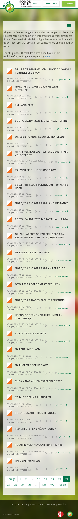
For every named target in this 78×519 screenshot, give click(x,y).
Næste (62, 484)
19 (52, 479)
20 (59, 479)
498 (44, 484)
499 (52, 484)
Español (62, 504)
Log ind (68, 3)
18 (45, 479)
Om (13, 504)
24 (22, 484)
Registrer (51, 3)
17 (38, 479)
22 (8, 484)
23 (15, 484)
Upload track (64, 79)
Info (35, 3)
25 (29, 484)
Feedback (22, 504)
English (51, 504)
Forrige (11, 479)
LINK (48, 56)
